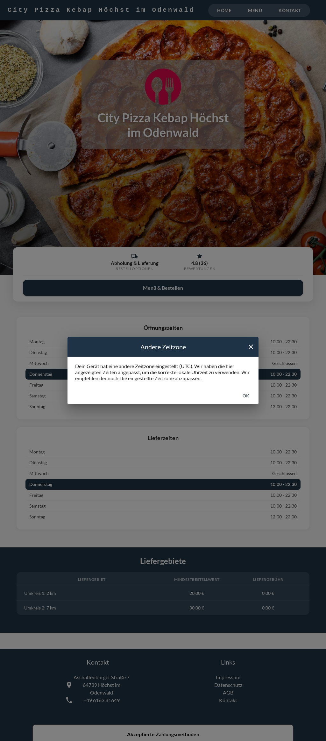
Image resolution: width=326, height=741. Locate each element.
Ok (246, 395)
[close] (251, 346)
